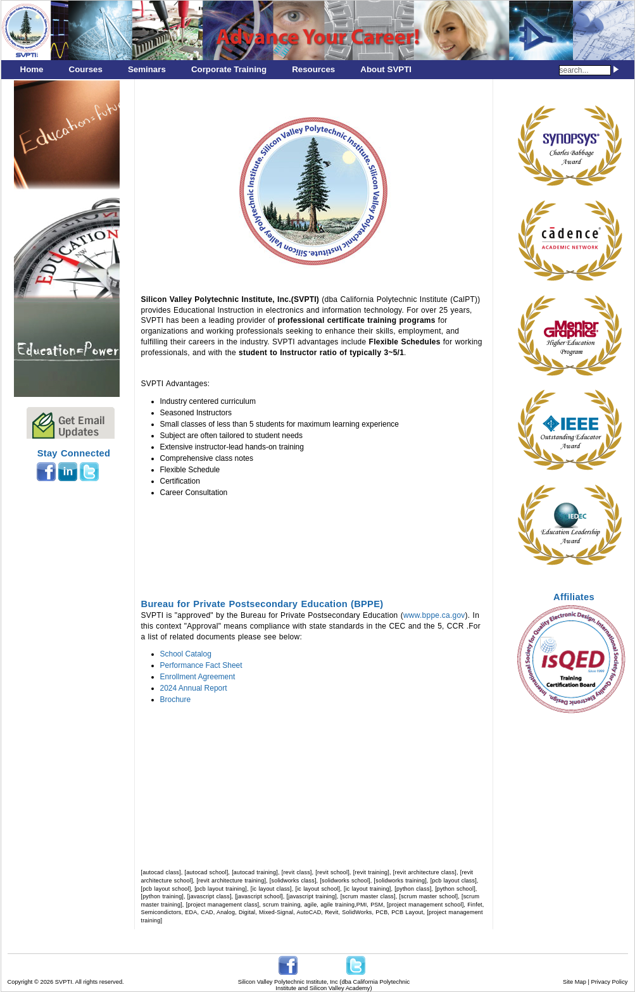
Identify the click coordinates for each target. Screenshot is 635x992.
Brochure (175, 699)
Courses (86, 69)
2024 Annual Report (193, 688)
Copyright (20, 982)
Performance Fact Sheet (201, 665)
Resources (313, 69)
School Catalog (185, 654)
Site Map (574, 982)
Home (32, 69)
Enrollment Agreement (198, 676)
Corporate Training (229, 69)
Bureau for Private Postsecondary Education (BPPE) (262, 604)
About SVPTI (386, 69)
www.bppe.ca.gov (434, 615)
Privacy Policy (609, 982)
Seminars (147, 69)
